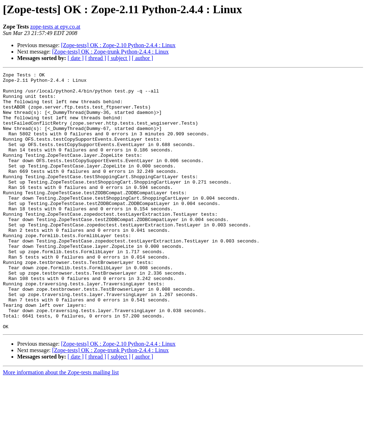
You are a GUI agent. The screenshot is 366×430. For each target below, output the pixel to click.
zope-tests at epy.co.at (55, 27)
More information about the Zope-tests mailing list (61, 424)
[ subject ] (119, 58)
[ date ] (76, 58)
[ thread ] (95, 58)
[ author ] (142, 58)
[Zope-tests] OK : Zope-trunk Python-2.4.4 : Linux (110, 52)
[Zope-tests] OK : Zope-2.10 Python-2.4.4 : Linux (118, 45)
